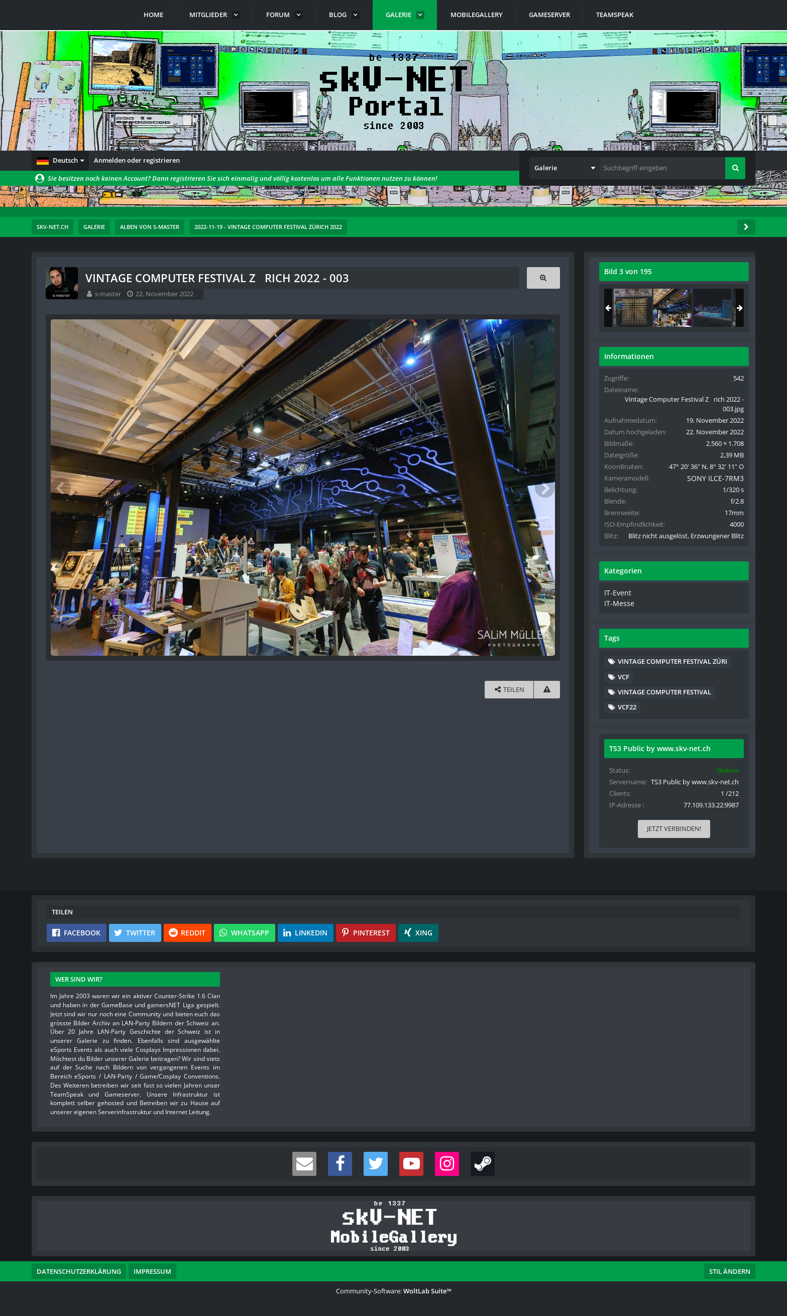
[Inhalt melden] (546, 689)
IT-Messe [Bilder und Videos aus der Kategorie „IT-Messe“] (618, 611)
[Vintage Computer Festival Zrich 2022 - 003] (673, 308)
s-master (109, 293)
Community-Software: (394, 1290)
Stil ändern (729, 1271)
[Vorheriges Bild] (62, 487)
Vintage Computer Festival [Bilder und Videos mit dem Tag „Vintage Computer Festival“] (665, 699)
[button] (60, 161)
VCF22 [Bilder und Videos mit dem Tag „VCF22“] (627, 715)
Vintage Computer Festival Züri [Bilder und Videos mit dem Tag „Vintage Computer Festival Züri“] (673, 669)
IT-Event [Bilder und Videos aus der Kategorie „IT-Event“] (617, 602)
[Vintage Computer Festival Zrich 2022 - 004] (713, 308)
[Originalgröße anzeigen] (542, 278)
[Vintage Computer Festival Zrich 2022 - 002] (633, 308)
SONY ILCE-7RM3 (710, 478)
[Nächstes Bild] (544, 487)
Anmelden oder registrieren (137, 160)
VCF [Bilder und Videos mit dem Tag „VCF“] (624, 684)
